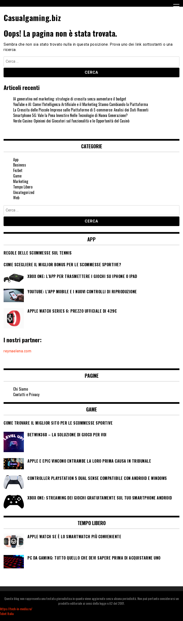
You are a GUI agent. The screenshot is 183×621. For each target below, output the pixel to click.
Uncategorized (23, 192)
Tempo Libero (22, 187)
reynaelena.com (17, 351)
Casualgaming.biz (32, 17)
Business (19, 165)
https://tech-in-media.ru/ (16, 608)
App (15, 159)
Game (17, 176)
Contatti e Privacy (26, 394)
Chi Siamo (20, 389)
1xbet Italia (7, 613)
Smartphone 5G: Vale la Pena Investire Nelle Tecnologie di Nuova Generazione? (70, 115)
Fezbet (17, 170)
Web (16, 197)
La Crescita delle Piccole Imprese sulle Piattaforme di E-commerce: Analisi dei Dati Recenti (80, 110)
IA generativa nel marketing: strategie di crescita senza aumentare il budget (69, 99)
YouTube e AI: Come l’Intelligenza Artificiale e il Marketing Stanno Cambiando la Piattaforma (80, 104)
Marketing (20, 181)
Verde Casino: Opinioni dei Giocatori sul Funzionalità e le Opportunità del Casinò (71, 121)
